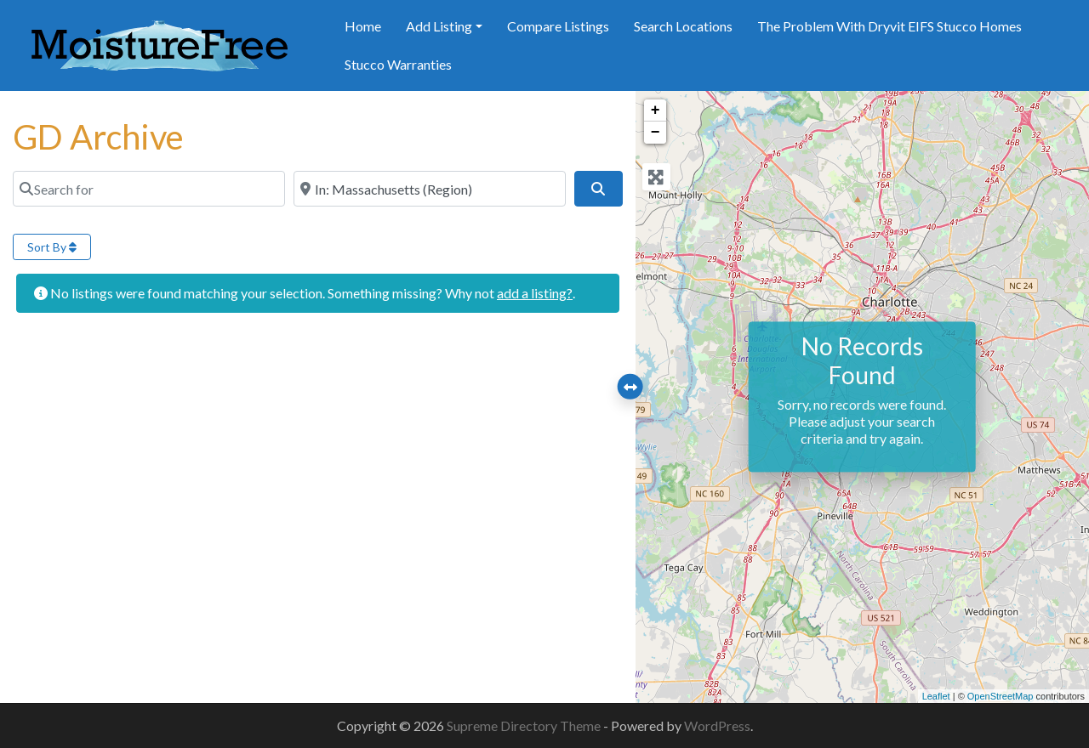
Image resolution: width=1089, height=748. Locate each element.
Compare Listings (558, 26)
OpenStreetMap (1000, 696)
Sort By (52, 247)
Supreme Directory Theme (525, 725)
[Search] (598, 189)
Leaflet (936, 696)
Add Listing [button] (439, 26)
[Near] (430, 189)
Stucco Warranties (398, 64)
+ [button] (655, 110)
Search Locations (683, 26)
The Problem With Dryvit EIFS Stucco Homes (889, 26)
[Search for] (149, 189)
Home (363, 26)
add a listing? (535, 293)
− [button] (655, 132)
